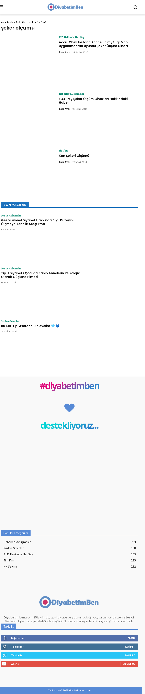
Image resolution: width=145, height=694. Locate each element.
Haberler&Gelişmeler (71, 93)
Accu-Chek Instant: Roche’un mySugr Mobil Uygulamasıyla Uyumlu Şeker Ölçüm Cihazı (94, 44)
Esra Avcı (64, 52)
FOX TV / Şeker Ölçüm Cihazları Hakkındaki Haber (93, 101)
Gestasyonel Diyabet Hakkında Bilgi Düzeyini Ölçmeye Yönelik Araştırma (37, 222)
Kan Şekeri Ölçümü (74, 156)
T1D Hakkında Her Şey (71, 37)
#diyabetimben (69, 386)
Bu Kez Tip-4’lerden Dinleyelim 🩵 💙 (30, 326)
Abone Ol (129, 663)
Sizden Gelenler (10, 321)
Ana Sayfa (7, 22)
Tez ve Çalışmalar (11, 215)
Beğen (131, 638)
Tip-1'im (63, 150)
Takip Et (130, 646)
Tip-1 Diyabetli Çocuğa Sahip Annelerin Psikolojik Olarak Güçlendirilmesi (40, 275)
